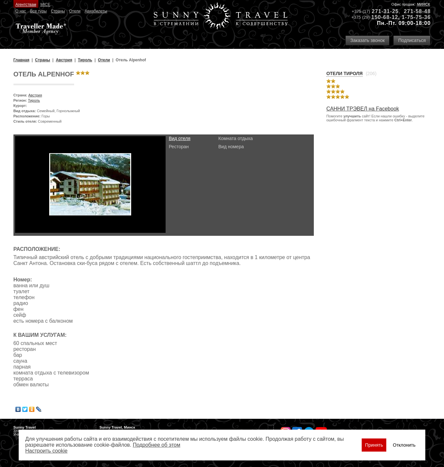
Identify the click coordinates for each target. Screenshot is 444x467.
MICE (45, 4)
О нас (20, 11)
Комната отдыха (235, 138)
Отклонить (404, 445)
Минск (423, 4)
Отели (75, 11)
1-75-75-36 (416, 17)
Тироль (34, 100)
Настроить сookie (46, 451)
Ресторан (179, 146)
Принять (374, 445)
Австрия (35, 95)
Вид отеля (180, 138)
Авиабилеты (96, 11)
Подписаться (412, 40)
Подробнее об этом (156, 445)
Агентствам (25, 4)
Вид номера (231, 146)
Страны (58, 11)
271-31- (382, 11)
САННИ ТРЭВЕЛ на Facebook (362, 109)
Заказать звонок (367, 40)
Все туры (38, 11)
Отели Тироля (344, 73)
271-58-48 (417, 11)
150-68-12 (384, 17)
